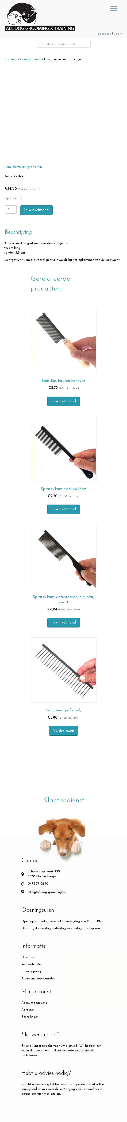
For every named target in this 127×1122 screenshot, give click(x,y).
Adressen (28, 1010)
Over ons (28, 957)
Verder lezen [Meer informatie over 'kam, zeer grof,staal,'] (63, 731)
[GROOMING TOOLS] (113, 9)
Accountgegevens (34, 1003)
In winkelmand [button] (63, 401)
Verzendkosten (31, 964)
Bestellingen (29, 1017)
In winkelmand (36, 210)
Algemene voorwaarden (38, 978)
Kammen (11, 59)
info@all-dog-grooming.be (47, 892)
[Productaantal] (11, 209)
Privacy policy (31, 971)
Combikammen (30, 59)
